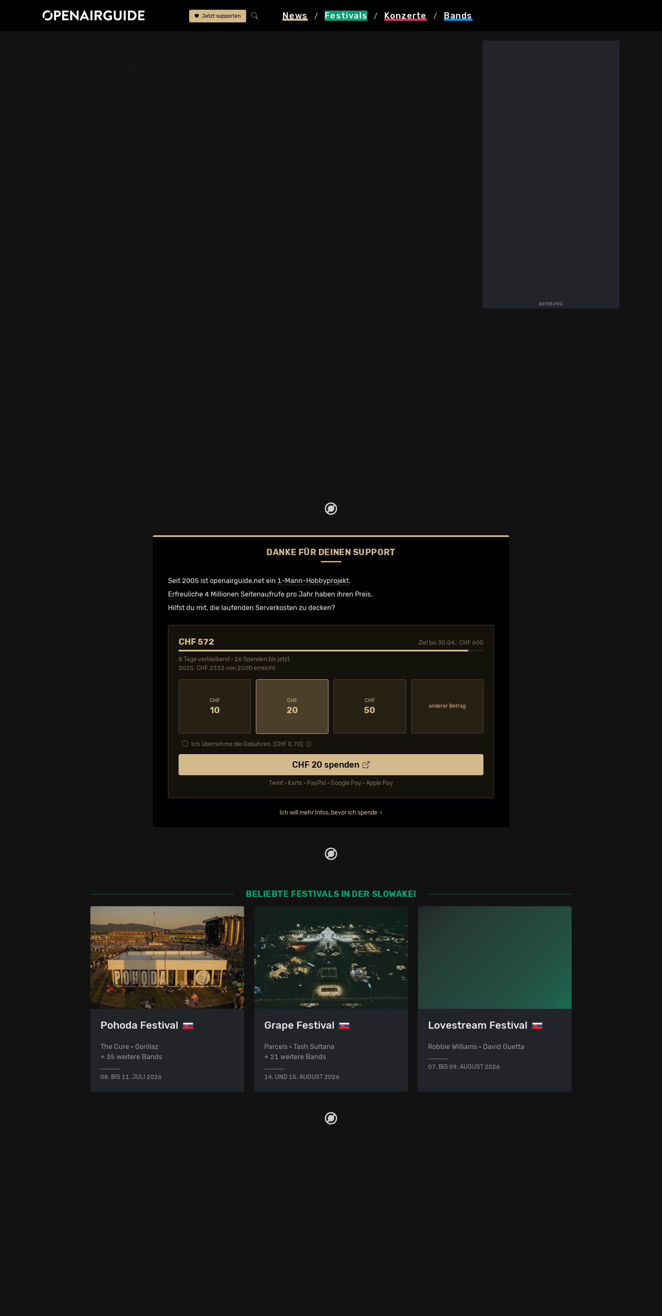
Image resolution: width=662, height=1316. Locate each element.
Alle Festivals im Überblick (131, 1270)
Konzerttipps (233, 1189)
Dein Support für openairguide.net (390, 1199)
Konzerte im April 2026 (249, 1230)
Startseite (58, 43)
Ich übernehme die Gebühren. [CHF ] (247, 743)
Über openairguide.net (371, 1189)
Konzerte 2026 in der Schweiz (260, 1260)
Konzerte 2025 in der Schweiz (260, 1250)
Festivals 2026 (113, 1219)
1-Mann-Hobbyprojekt (313, 580)
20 (292, 706)
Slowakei (133, 43)
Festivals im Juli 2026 (125, 1250)
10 (215, 706)
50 (370, 706)
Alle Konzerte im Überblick (254, 1270)
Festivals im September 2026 (136, 1260)
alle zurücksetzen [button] (138, 118)
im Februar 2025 (178, 43)
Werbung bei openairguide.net (384, 1209)
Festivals (96, 43)
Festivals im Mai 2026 (124, 1230)
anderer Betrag (447, 705)
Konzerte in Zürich (242, 1199)
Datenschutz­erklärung (371, 1219)
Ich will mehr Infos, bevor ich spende (328, 811)
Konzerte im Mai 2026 (247, 1240)
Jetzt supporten (218, 16)
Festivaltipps (110, 1189)
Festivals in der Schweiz (128, 1199)
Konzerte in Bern (239, 1209)
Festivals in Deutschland (129, 1209)
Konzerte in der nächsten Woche (264, 1219)
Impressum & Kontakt (370, 1230)
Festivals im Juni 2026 (126, 1240)
